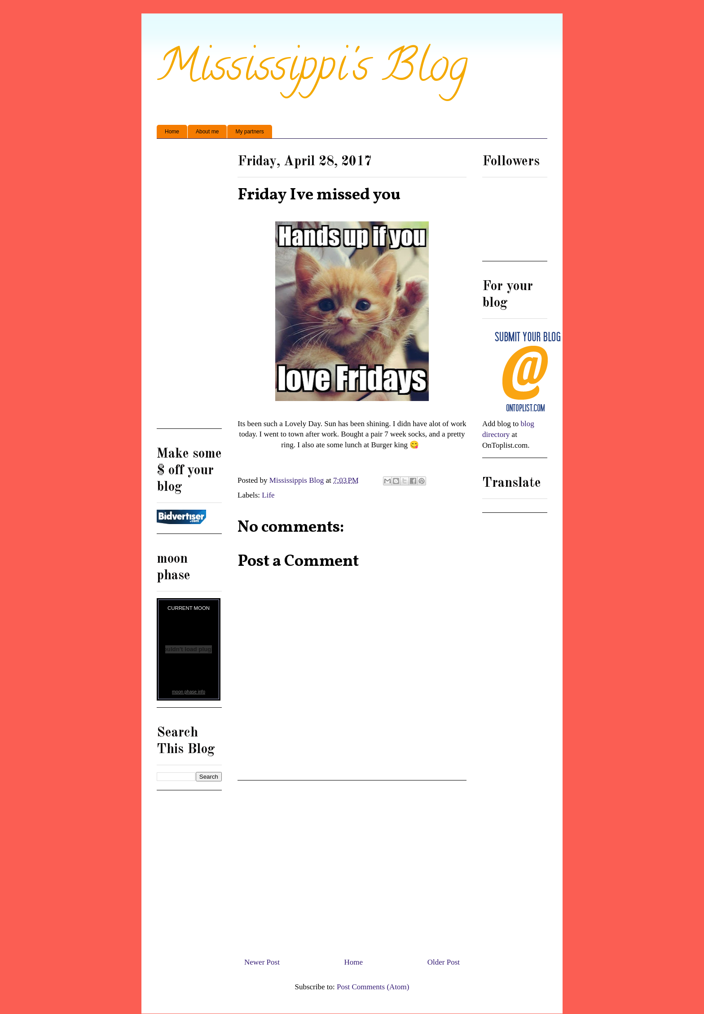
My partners (249, 131)
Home (172, 131)
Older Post (443, 962)
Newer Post (262, 962)
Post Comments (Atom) (373, 987)
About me (207, 131)
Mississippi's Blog (312, 70)
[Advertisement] (352, 865)
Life (268, 495)
